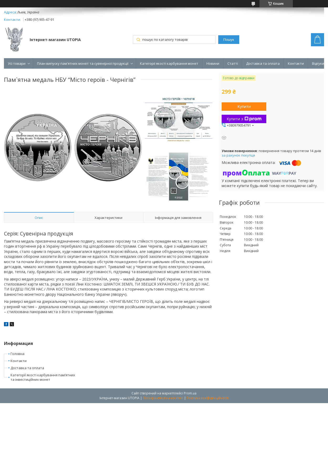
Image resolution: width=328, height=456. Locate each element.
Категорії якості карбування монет (169, 63)
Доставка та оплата (263, 63)
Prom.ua (190, 393)
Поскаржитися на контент (163, 398)
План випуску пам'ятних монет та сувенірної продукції (82, 63)
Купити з (244, 118)
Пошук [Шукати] (228, 40)
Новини (212, 63)
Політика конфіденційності (207, 398)
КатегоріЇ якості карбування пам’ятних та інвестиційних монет (43, 377)
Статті (232, 63)
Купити (244, 106)
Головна (17, 353)
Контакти (296, 63)
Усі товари (16, 63)
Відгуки (318, 63)
